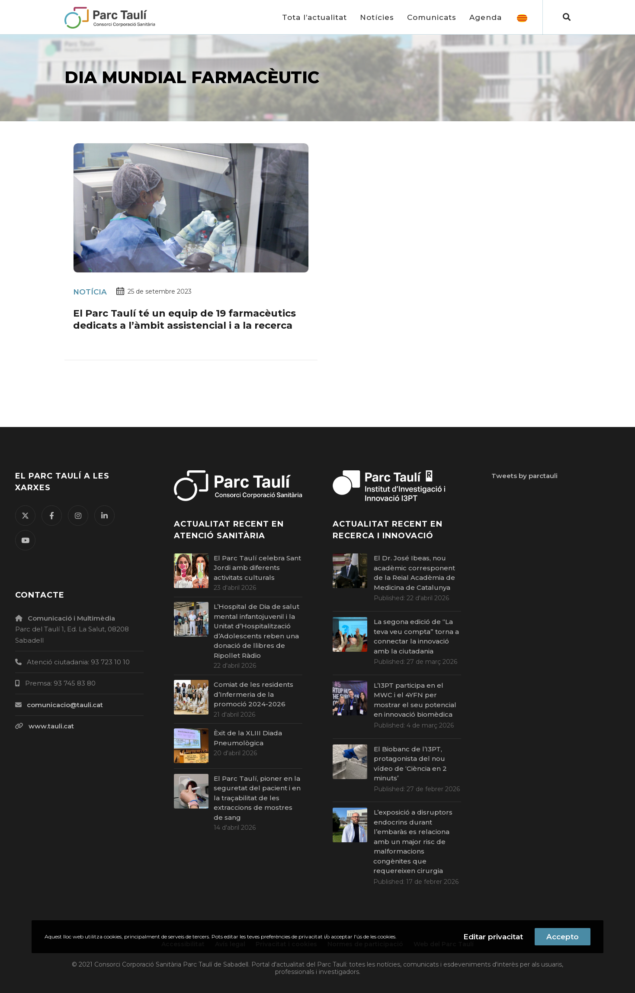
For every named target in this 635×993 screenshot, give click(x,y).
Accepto (562, 936)
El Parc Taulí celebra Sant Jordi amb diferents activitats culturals (257, 568)
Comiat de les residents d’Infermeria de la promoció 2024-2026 (253, 694)
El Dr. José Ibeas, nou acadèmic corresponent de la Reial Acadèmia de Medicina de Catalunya (414, 573)
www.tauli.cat (51, 726)
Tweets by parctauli (524, 476)
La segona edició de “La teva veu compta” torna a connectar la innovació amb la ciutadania (416, 636)
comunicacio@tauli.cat (65, 705)
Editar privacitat (493, 936)
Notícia (90, 292)
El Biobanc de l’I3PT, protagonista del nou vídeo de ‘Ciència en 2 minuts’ (410, 764)
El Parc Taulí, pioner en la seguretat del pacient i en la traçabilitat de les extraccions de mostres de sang (257, 798)
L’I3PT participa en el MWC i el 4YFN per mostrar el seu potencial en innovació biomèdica (415, 700)
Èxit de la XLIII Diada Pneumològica (248, 738)
